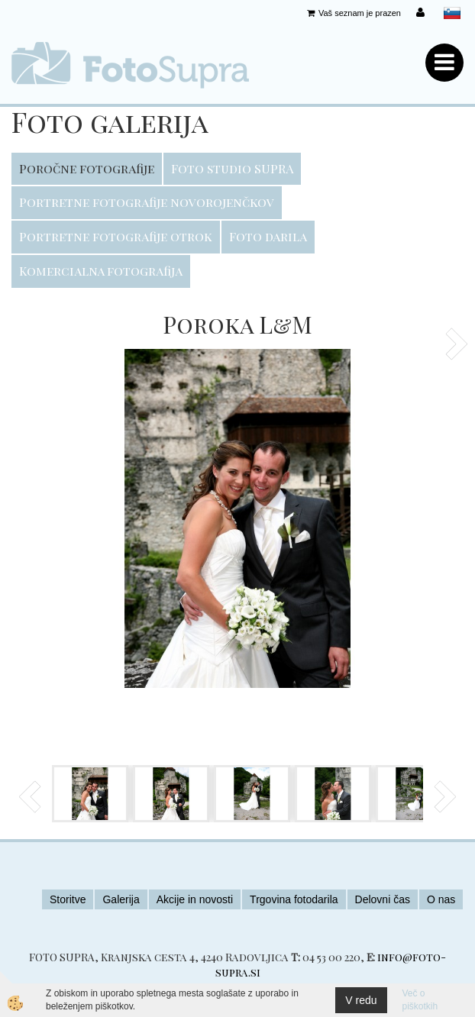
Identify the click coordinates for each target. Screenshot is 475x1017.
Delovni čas (382, 899)
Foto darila (268, 236)
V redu (360, 1000)
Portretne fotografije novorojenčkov (146, 202)
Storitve (68, 899)
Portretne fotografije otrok (115, 236)
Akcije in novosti (195, 899)
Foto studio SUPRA (232, 168)
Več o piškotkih (420, 1000)
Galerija (120, 899)
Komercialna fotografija (101, 271)
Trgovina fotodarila (294, 899)
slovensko (452, 13)
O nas (441, 899)
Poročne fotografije (86, 168)
